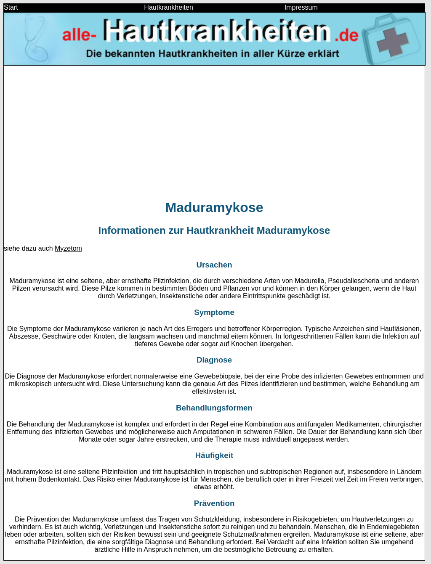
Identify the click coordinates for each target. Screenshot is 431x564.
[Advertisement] (214, 132)
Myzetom (68, 248)
